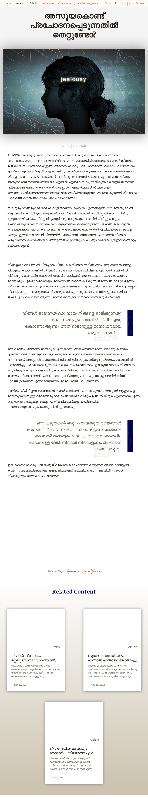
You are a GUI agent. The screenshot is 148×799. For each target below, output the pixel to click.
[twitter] (3, 175)
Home (8, 3)
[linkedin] (3, 181)
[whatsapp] (4, 162)
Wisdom (20, 3)
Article (33, 3)
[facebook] (4, 168)
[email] (3, 187)
